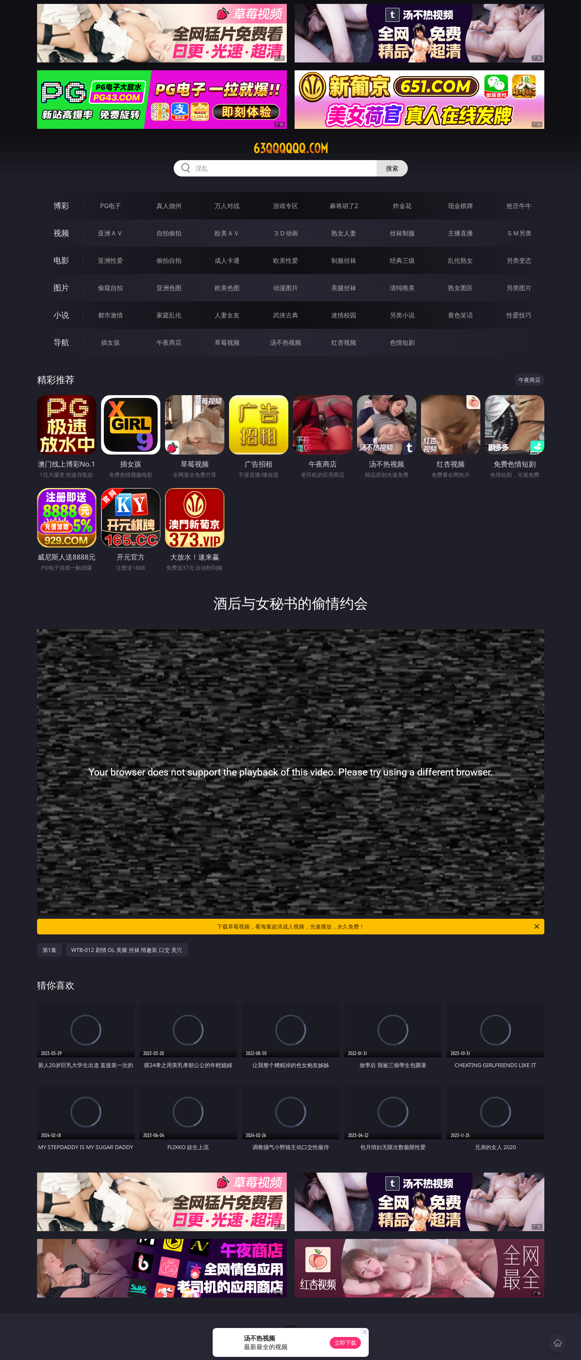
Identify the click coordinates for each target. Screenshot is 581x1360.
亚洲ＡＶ (110, 233)
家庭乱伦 (168, 315)
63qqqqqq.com (290, 148)
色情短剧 (402, 342)
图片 (61, 287)
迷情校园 (343, 315)
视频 (61, 233)
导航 (61, 342)
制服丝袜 (343, 260)
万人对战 (227, 205)
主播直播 (460, 233)
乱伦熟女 (460, 260)
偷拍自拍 (168, 260)
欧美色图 (227, 287)
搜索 (392, 168)
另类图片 (518, 287)
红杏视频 (343, 342)
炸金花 (402, 205)
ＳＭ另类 (518, 233)
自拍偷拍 (168, 233)
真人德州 (168, 205)
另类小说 (402, 315)
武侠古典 (285, 315)
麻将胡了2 (344, 205)
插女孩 (110, 342)
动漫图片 (285, 287)
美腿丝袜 (343, 287)
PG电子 (110, 205)
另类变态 (518, 260)
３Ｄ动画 (285, 233)
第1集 (50, 950)
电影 (61, 260)
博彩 (61, 205)
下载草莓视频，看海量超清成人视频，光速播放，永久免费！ (378, 926)
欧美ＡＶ (227, 233)
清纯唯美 (402, 287)
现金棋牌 (460, 205)
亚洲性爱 (110, 260)
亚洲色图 (168, 287)
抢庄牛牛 (518, 205)
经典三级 (402, 260)
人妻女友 (227, 315)
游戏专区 (285, 205)
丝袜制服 (402, 233)
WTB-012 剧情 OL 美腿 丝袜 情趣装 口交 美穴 (126, 950)
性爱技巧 (518, 315)
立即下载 (345, 1342)
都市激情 (110, 315)
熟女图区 (460, 287)
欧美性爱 (285, 260)
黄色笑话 (460, 315)
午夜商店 (168, 342)
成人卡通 (227, 260)
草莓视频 (227, 342)
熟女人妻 (343, 233)
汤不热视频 (285, 342)
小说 (61, 315)
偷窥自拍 (110, 287)
